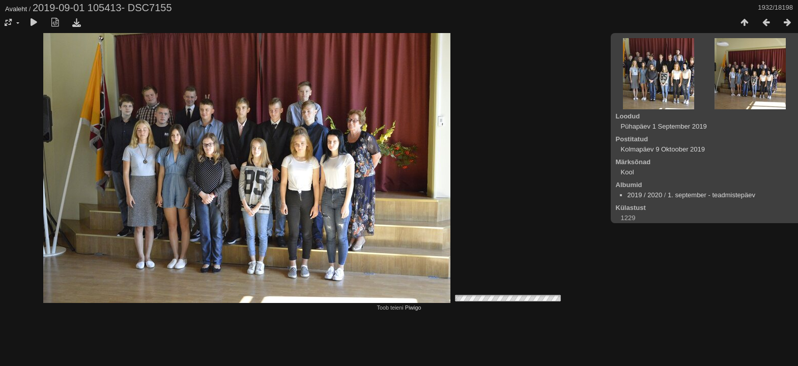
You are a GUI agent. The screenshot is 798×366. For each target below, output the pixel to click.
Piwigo (413, 307)
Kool (627, 172)
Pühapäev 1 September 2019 (664, 126)
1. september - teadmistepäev (711, 195)
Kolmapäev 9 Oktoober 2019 (663, 149)
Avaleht (16, 9)
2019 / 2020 (645, 195)
